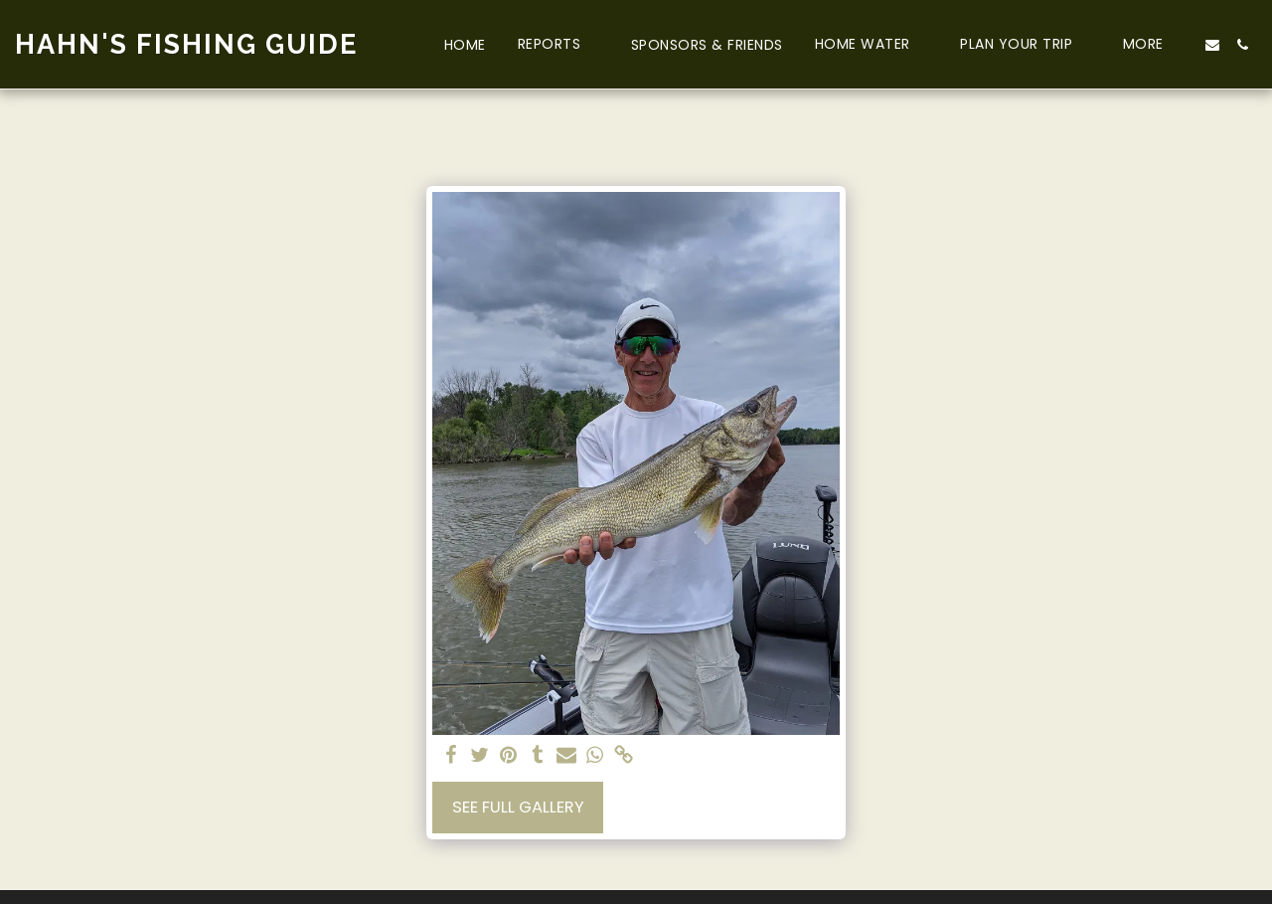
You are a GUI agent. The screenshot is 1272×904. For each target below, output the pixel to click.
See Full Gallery (518, 807)
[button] (558, 44)
